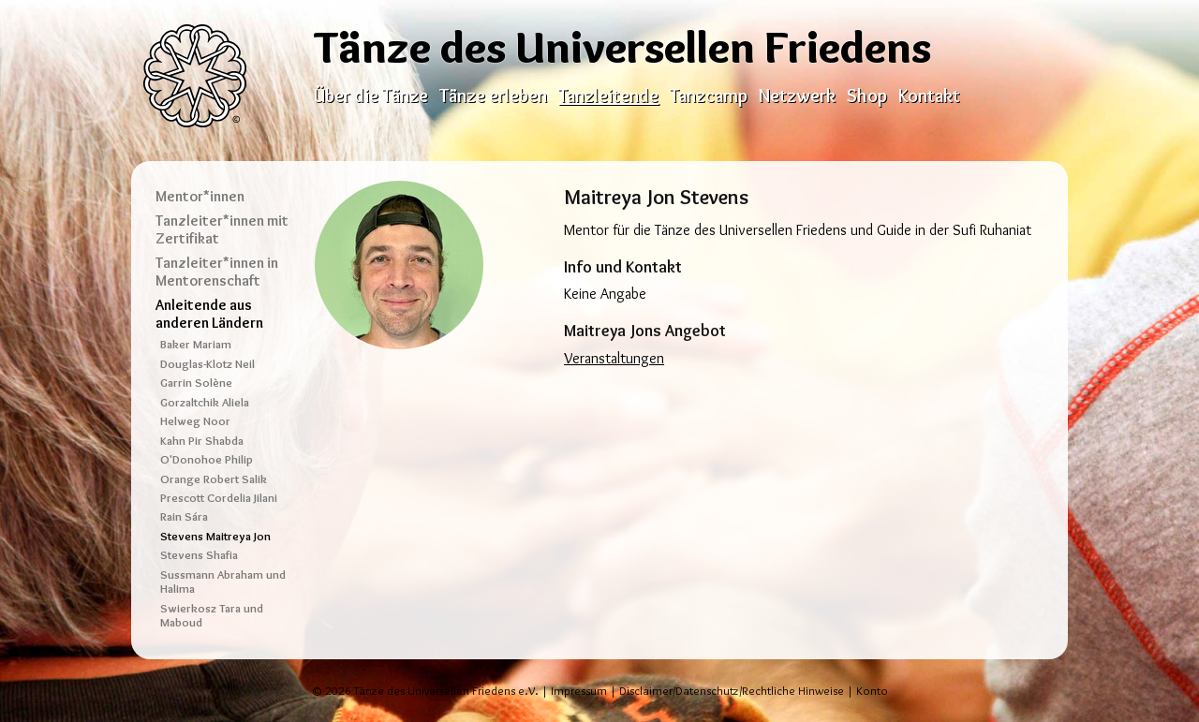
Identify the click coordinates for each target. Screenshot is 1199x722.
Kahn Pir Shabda (202, 441)
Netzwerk (797, 95)
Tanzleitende (608, 95)
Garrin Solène (196, 383)
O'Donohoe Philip (206, 459)
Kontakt (929, 95)
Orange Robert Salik (213, 479)
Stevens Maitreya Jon (215, 536)
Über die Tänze (371, 95)
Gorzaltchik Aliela (204, 402)
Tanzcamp (709, 95)
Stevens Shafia (199, 555)
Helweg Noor (195, 421)
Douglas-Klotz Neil (207, 364)
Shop (867, 95)
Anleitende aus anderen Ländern (209, 314)
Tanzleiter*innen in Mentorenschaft (216, 271)
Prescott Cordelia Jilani (218, 498)
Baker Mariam (195, 344)
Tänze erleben (493, 95)
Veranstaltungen (614, 358)
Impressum (579, 691)
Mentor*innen (199, 196)
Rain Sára (184, 516)
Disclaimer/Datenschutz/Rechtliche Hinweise (731, 691)
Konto (872, 691)
